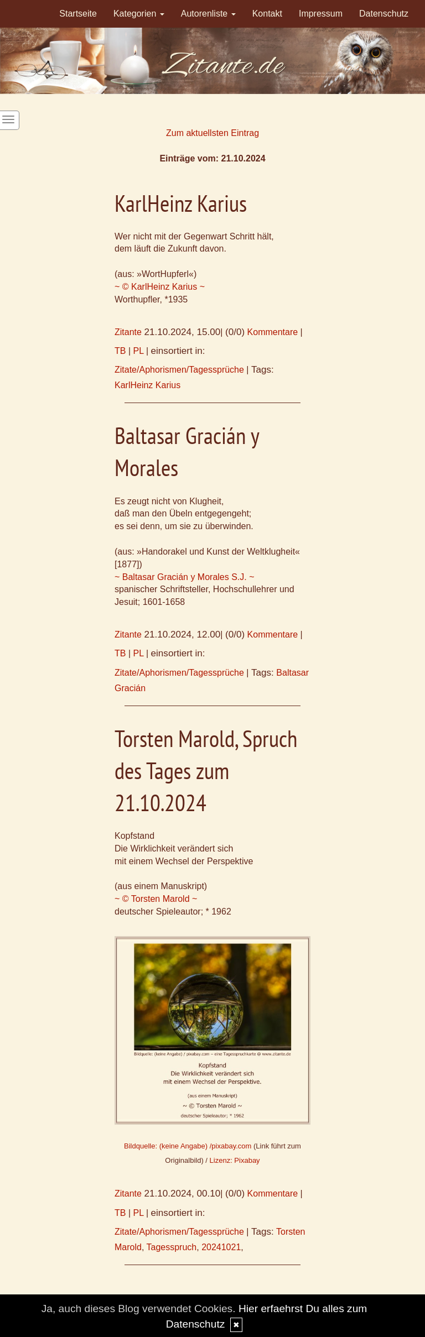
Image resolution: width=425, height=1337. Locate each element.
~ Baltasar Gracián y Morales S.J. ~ (185, 577)
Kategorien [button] (138, 13)
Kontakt (267, 13)
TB (120, 351)
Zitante (128, 332)
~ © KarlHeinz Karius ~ (160, 286)
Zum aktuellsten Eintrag (212, 133)
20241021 (221, 1247)
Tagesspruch (172, 1247)
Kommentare (272, 332)
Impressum (321, 13)
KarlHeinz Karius (147, 385)
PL (138, 351)
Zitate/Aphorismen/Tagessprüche (179, 369)
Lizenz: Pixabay (235, 1160)
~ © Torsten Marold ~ (156, 898)
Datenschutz (383, 13)
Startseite (78, 13)
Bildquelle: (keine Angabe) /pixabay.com (187, 1146)
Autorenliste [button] (208, 13)
